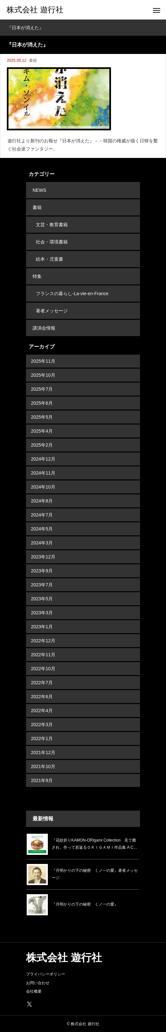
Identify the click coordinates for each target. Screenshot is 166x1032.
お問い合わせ (37, 983)
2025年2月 (42, 445)
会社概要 (34, 991)
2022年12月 (43, 640)
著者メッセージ (52, 310)
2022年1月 (42, 738)
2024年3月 (42, 542)
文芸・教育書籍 (52, 224)
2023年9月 (42, 570)
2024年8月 (42, 500)
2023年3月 (42, 612)
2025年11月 (43, 361)
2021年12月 (43, 752)
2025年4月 (42, 431)
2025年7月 (42, 389)
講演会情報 (44, 328)
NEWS (39, 190)
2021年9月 (42, 780)
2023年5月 (42, 598)
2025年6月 (42, 403)
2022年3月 (42, 724)
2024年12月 (43, 459)
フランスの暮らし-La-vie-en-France (72, 293)
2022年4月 (42, 710)
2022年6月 (42, 696)
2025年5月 (42, 417)
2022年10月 (43, 668)
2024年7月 (42, 514)
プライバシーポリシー (45, 974)
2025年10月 (43, 375)
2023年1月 (42, 626)
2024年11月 (43, 473)
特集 (37, 276)
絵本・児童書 (49, 259)
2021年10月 (43, 766)
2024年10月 (43, 487)
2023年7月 (42, 584)
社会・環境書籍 (52, 241)
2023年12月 (43, 556)
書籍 (33, 60)
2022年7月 (42, 682)
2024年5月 (42, 528)
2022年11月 (43, 654)
